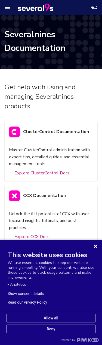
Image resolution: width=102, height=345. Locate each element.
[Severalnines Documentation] (35, 7)
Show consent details (26, 293)
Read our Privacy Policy (27, 302)
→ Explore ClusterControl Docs (39, 173)
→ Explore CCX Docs (29, 237)
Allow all (51, 318)
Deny (51, 329)
